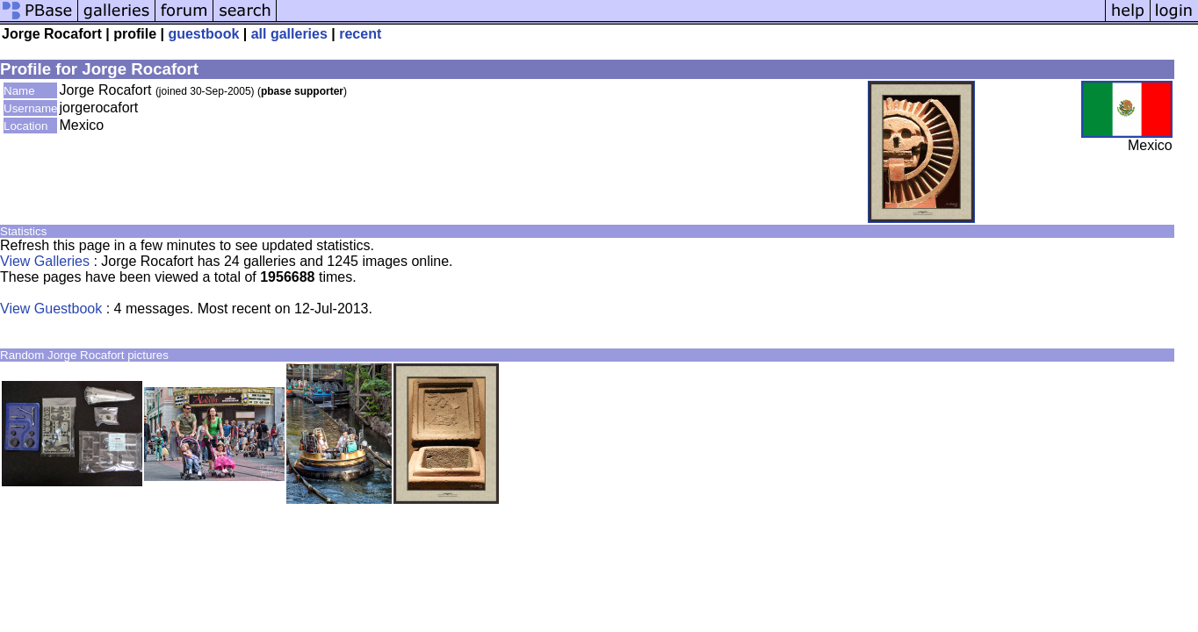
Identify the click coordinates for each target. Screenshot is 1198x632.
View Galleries (45, 261)
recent (360, 33)
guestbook (203, 33)
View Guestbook (51, 308)
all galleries (289, 33)
